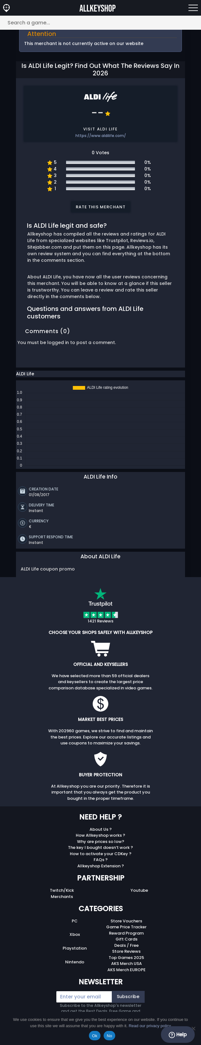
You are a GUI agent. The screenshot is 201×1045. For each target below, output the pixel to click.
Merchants (62, 895)
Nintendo (74, 960)
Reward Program (126, 932)
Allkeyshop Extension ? (100, 864)
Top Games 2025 (126, 956)
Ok (94, 1035)
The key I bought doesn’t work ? (100, 846)
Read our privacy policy (150, 1025)
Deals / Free (126, 944)
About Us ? (101, 828)
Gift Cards (126, 938)
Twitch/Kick (62, 889)
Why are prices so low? (100, 840)
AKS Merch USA (126, 962)
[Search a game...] (100, 23)
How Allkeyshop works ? (100, 834)
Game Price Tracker (126, 925)
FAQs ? (101, 858)
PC (75, 919)
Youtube (139, 889)
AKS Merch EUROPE (126, 968)
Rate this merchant (101, 207)
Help (178, 1034)
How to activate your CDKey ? (100, 852)
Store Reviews (126, 950)
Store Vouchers (126, 919)
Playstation (75, 947)
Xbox (75, 933)
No (109, 1035)
